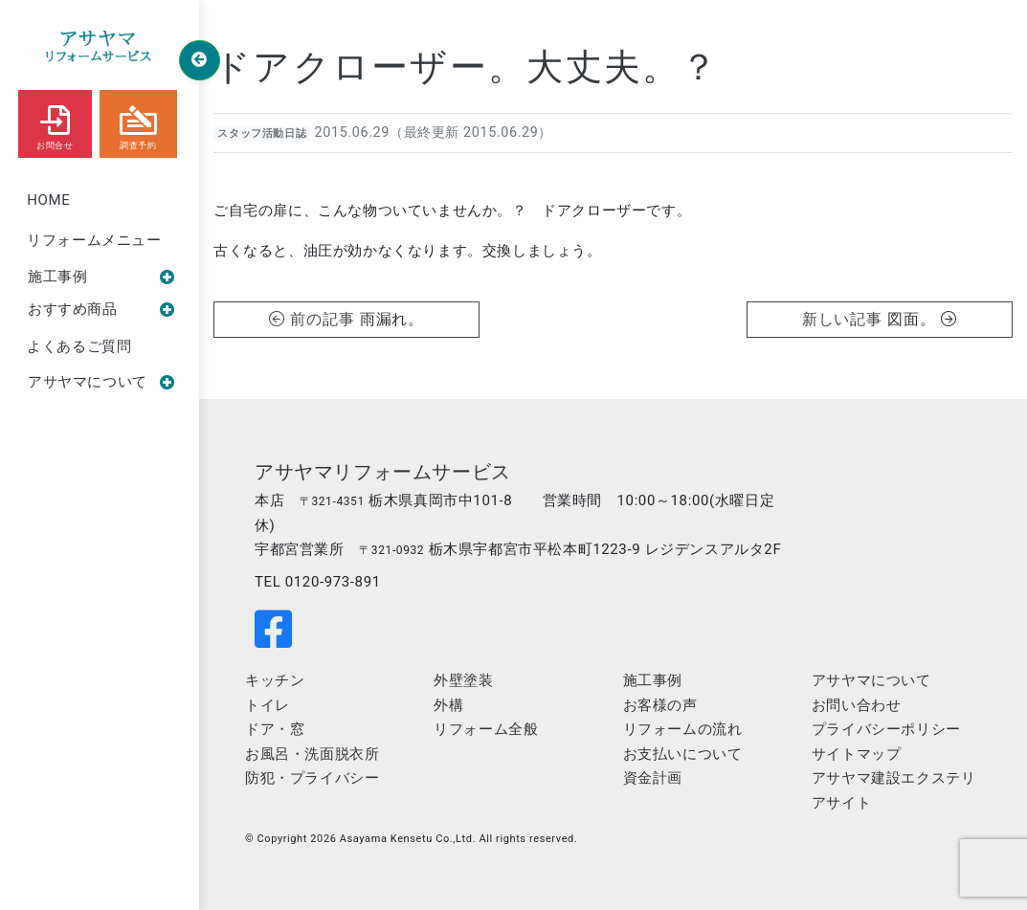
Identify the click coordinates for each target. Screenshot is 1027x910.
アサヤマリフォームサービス (383, 471)
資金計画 (652, 778)
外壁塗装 (463, 680)
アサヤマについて (101, 381)
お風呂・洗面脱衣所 (312, 754)
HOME (48, 200)
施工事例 (101, 276)
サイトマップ (857, 754)
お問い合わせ (857, 705)
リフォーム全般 (486, 729)
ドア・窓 (274, 729)
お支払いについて (683, 754)
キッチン (274, 680)
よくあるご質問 (79, 346)
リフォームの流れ (683, 729)
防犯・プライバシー (312, 778)
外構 (448, 705)
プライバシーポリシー (886, 729)
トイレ (267, 705)
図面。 (922, 319)
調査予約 (139, 123)
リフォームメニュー (94, 240)
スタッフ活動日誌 (261, 133)
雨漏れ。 (392, 319)
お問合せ (54, 123)
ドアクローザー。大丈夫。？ (466, 67)
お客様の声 (660, 705)
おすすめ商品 (101, 309)
